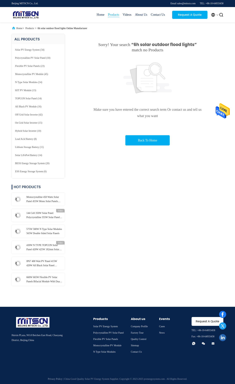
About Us (141, 14)
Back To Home (147, 140)
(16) (28, 106)
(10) (32, 58)
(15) (28, 122)
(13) (25, 90)
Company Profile (139, 326)
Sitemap (135, 345)
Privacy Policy (55, 379)
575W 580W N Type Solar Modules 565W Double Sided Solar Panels (44, 231)
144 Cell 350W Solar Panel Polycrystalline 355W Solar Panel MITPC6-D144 (43, 216)
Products (113, 14)
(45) (31, 74)
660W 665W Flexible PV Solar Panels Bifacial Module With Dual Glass (43, 280)
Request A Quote (189, 15)
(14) (28, 82)
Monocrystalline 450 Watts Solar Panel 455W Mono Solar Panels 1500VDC (42, 199)
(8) (26, 139)
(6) (31, 171)
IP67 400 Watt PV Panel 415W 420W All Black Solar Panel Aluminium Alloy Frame (41, 264)
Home (101, 14)
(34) (29, 49)
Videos (127, 14)
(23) (30, 66)
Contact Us (158, 14)
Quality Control (138, 339)
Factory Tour (137, 332)
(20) (32, 163)
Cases (162, 326)
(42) (29, 114)
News (162, 332)
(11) (29, 147)
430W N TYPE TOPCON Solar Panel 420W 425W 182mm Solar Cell (42, 248)
